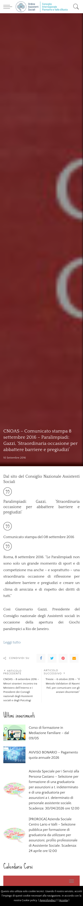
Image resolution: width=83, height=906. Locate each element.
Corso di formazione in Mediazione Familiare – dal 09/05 (49, 733)
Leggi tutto (12, 642)
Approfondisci (48, 900)
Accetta (63, 900)
